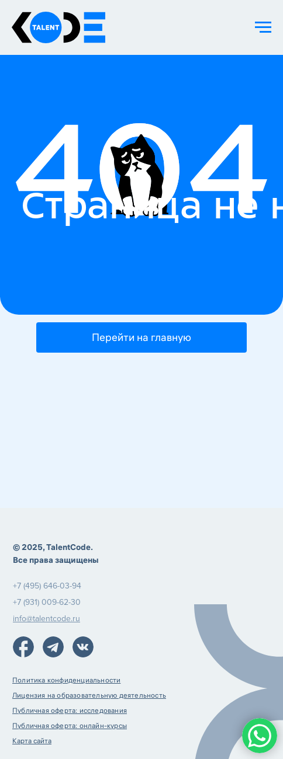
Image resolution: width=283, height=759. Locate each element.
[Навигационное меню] (263, 27)
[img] (23, 646)
